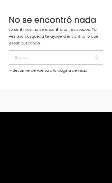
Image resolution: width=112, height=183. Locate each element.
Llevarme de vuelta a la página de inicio (48, 70)
